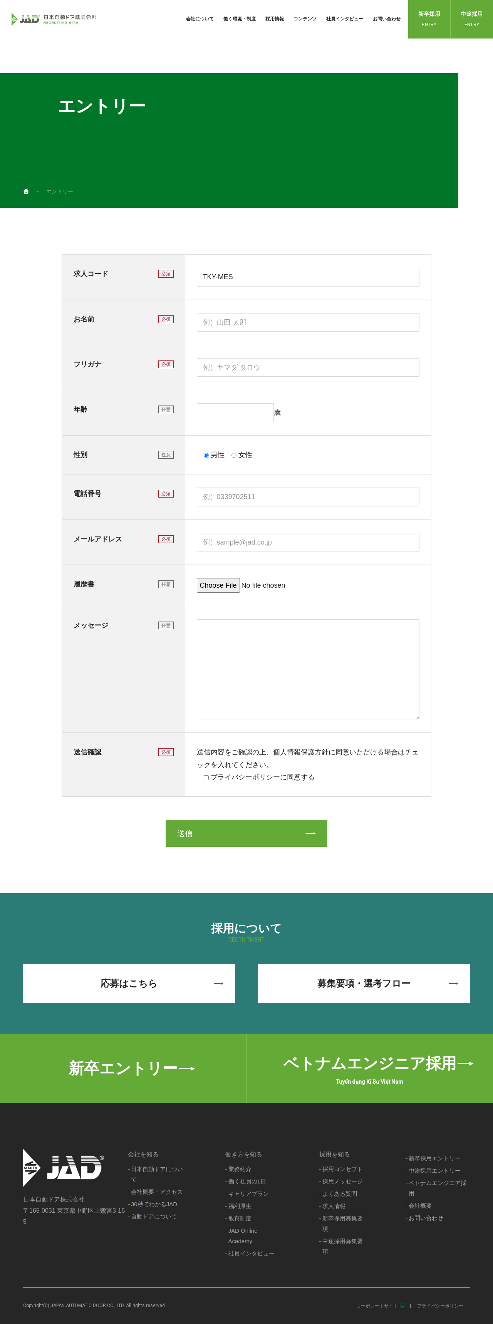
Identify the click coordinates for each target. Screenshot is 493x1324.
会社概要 (420, 1205)
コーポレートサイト (377, 1306)
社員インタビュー (344, 19)
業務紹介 (240, 1169)
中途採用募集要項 (342, 1246)
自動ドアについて (154, 1216)
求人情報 (333, 1206)
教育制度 (240, 1218)
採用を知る (334, 1154)
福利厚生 (240, 1206)
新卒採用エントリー (435, 1158)
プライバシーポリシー (440, 1306)
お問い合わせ (387, 19)
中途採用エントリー (435, 1170)
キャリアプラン (248, 1193)
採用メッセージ (342, 1181)
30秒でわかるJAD (154, 1204)
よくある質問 (339, 1193)
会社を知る (143, 1154)
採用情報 (274, 19)
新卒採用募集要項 (342, 1223)
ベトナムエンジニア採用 (437, 1188)
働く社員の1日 (247, 1181)
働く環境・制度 (239, 19)
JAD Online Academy (243, 1235)
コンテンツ (305, 19)
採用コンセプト (342, 1169)
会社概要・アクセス (157, 1191)
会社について (200, 19)
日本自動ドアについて (157, 1174)
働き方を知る (243, 1154)
